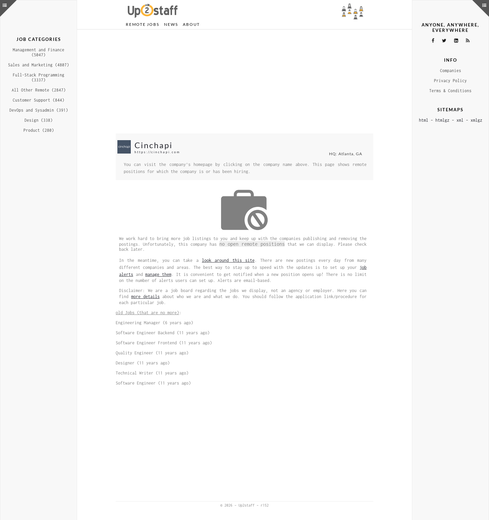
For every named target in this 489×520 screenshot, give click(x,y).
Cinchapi (153, 145)
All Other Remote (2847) (39, 90)
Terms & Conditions (450, 91)
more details (145, 296)
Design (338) (38, 120)
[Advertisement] (244, 81)
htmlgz (442, 120)
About (191, 24)
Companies (450, 70)
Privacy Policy (450, 80)
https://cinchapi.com (157, 152)
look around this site (228, 260)
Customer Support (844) (38, 100)
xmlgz (476, 120)
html (423, 120)
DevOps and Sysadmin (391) (38, 110)
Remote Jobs (142, 24)
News (171, 24)
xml (460, 120)
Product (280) (38, 130)
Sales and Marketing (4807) (38, 65)
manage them (158, 274)
